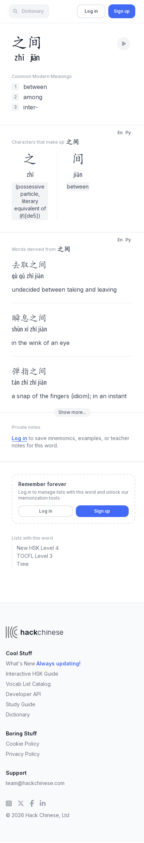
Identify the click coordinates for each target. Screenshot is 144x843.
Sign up (122, 11)
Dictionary (18, 714)
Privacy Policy (23, 754)
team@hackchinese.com (35, 783)
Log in (91, 11)
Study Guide (20, 704)
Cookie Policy (22, 744)
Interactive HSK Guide (32, 674)
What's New (43, 663)
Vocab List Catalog (28, 684)
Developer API (23, 694)
